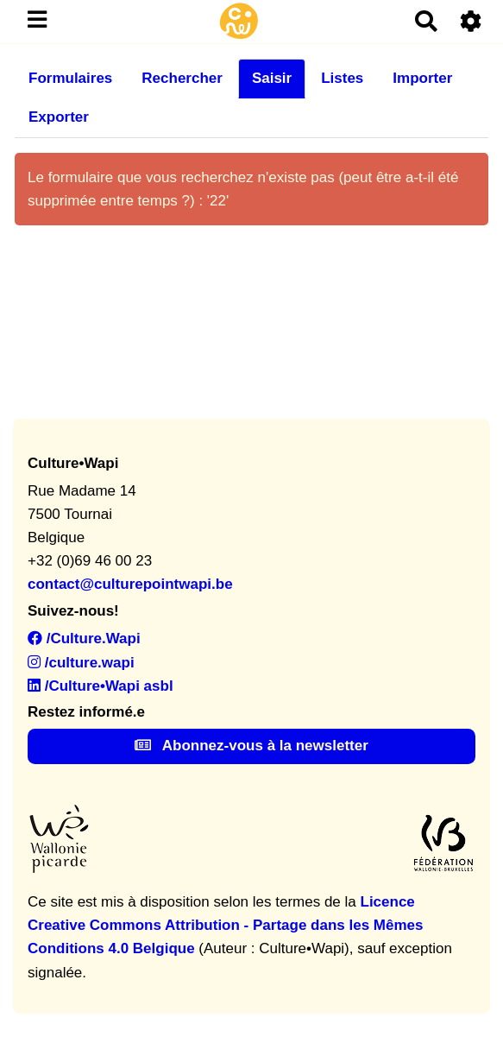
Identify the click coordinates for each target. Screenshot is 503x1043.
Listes (342, 78)
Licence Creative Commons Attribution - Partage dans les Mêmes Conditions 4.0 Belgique (225, 925)
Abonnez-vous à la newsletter (251, 745)
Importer (422, 78)
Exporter (58, 117)
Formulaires (70, 78)
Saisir (272, 78)
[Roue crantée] (471, 21)
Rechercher (182, 78)
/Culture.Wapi (84, 638)
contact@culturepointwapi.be (130, 584)
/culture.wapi (81, 662)
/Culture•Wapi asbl (100, 686)
